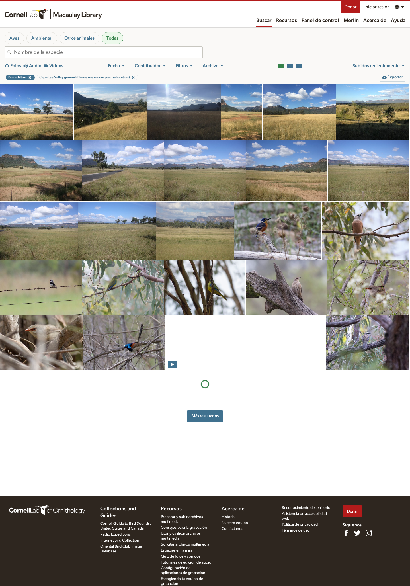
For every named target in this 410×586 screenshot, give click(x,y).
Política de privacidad (300, 524)
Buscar (264, 20)
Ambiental (41, 38)
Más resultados (205, 416)
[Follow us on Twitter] (357, 533)
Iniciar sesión (377, 7)
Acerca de (374, 20)
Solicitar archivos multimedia (185, 544)
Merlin (351, 20)
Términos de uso (295, 530)
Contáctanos (232, 529)
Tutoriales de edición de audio (186, 562)
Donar (350, 7)
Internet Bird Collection (119, 540)
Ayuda (398, 20)
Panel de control (320, 20)
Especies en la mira (176, 550)
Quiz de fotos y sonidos (180, 556)
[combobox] (108, 52)
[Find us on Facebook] (346, 533)
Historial (228, 517)
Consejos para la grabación (184, 528)
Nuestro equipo (235, 523)
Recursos (286, 20)
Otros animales (79, 38)
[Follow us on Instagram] (368, 533)
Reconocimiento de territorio (306, 508)
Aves (14, 38)
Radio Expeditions (115, 534)
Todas (112, 38)
